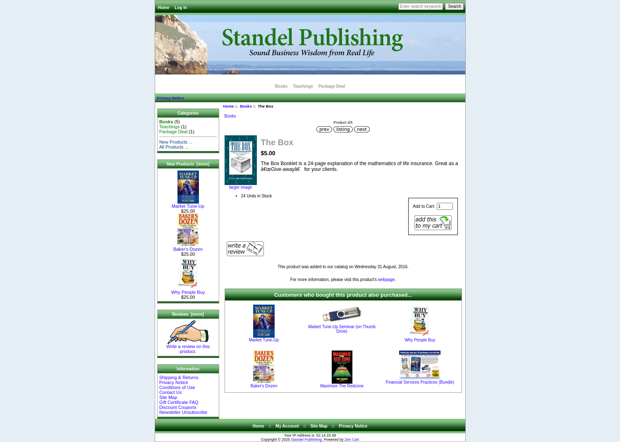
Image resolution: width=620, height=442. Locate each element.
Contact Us (170, 392)
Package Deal (331, 86)
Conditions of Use (177, 387)
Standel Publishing (306, 439)
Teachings (303, 86)
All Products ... (174, 146)
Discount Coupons (177, 407)
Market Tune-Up (188, 204)
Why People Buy (188, 290)
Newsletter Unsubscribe (183, 412)
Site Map (168, 397)
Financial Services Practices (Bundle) (420, 382)
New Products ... (176, 141)
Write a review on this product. (188, 347)
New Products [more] (188, 164)
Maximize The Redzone (342, 386)
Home (164, 7)
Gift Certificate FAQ (179, 402)
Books (246, 106)
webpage (386, 279)
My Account (287, 426)
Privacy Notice (170, 98)
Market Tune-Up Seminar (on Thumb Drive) (342, 329)
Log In (181, 7)
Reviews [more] (188, 314)
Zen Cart (352, 439)
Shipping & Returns (179, 377)
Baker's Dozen (188, 247)
